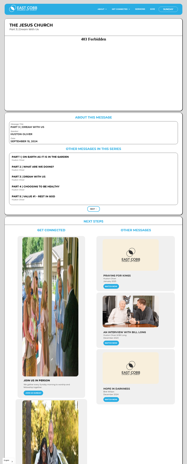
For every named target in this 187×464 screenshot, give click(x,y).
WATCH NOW (111, 286)
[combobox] (8, 461)
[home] (23, 9)
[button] (102, 9)
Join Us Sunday (33, 393)
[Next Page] (93, 209)
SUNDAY (168, 9)
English (6, 460)
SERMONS (140, 9)
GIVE (152, 9)
